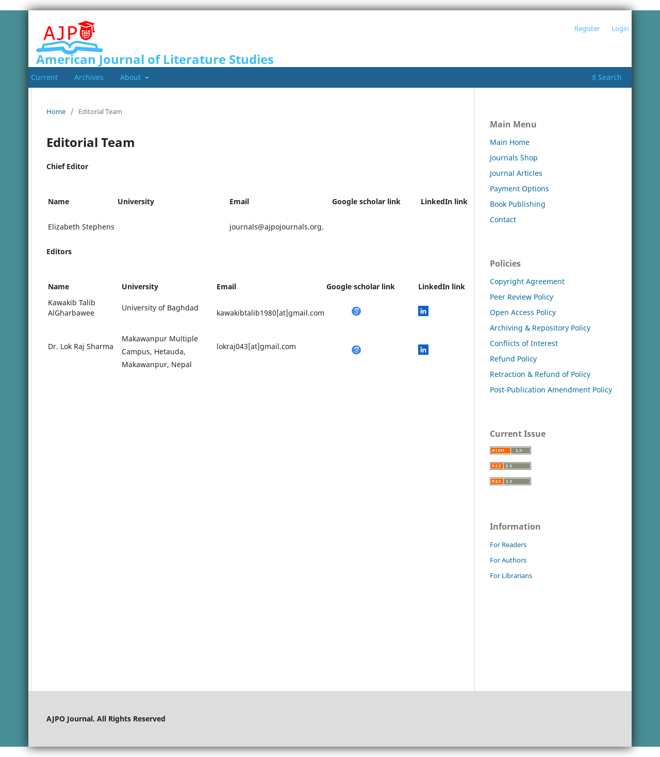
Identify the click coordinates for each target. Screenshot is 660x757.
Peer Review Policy (521, 297)
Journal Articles (516, 173)
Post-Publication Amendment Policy (551, 389)
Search (607, 77)
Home (55, 111)
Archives (89, 77)
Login (620, 28)
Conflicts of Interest (524, 343)
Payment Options (519, 188)
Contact (503, 219)
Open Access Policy (523, 312)
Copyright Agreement (527, 281)
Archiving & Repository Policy (540, 328)
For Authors (508, 560)
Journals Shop (514, 157)
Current (44, 77)
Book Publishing (518, 204)
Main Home (510, 142)
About (131, 77)
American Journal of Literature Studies (155, 59)
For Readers (508, 544)
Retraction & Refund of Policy (540, 374)
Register (587, 28)
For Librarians (511, 575)
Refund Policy (513, 359)
